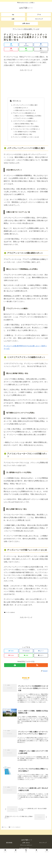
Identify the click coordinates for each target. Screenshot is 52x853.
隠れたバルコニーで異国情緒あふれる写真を (28, 116)
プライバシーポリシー (26, 847)
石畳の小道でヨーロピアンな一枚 (24, 111)
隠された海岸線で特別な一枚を (24, 125)
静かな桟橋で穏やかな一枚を (23, 136)
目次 (13, 101)
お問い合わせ (26, 845)
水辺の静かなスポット (21, 108)
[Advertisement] (26, 84)
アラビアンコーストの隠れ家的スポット (24, 113)
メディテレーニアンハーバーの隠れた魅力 (25, 105)
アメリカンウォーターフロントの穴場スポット (26, 130)
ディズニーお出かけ (9, 614)
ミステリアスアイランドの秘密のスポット (25, 122)
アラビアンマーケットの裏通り (24, 119)
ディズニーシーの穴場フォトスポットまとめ (26, 139)
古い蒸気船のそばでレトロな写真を (25, 133)
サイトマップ (43, 845)
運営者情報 (9, 845)
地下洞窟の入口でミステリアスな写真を (27, 127)
